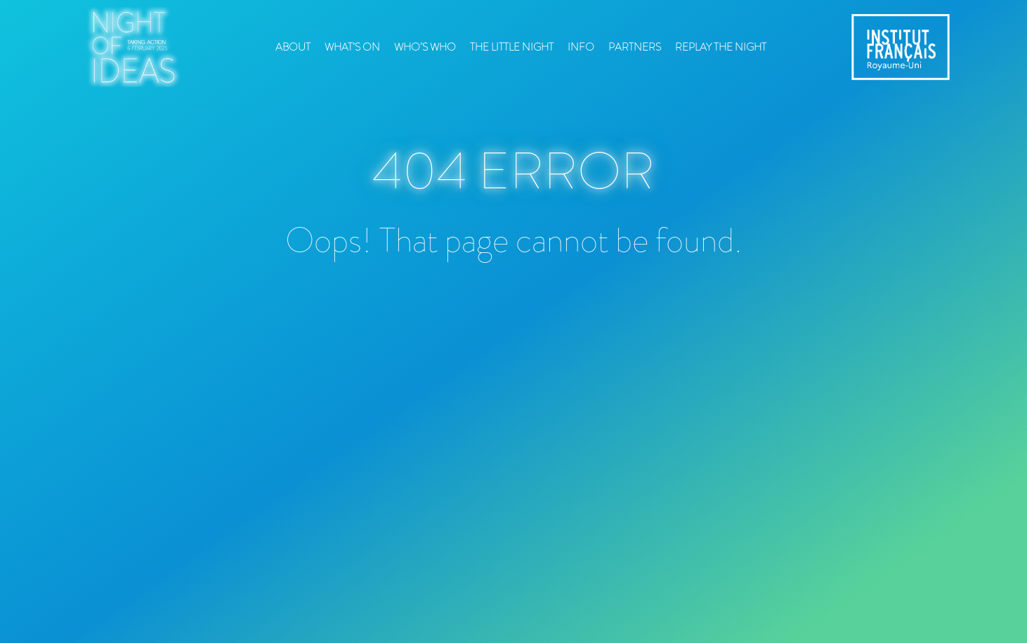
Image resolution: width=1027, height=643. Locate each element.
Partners (634, 47)
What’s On (352, 47)
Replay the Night (720, 47)
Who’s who (425, 47)
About (292, 47)
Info (581, 47)
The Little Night (512, 47)
